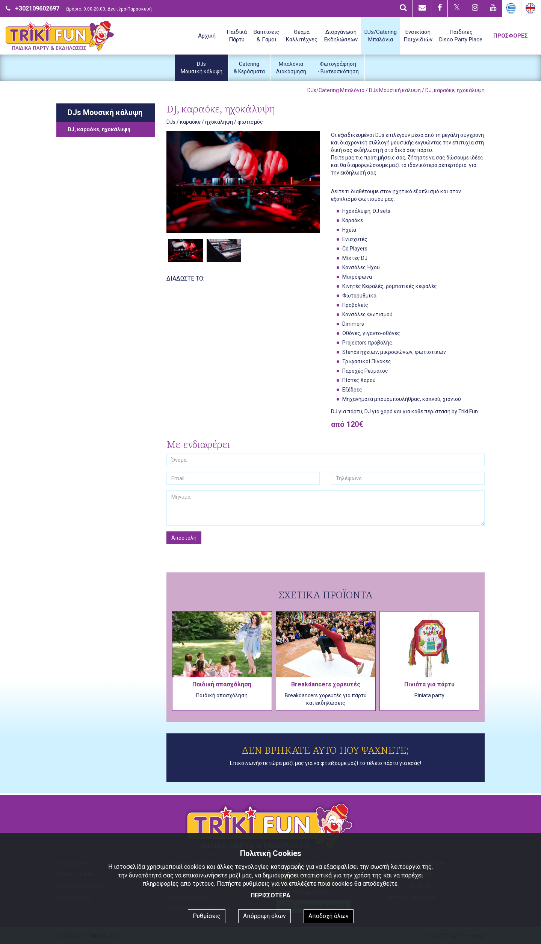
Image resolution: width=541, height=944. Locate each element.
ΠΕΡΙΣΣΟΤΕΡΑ (270, 895)
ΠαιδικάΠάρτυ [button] (237, 36)
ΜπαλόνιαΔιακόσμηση (291, 67)
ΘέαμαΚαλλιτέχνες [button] (301, 36)
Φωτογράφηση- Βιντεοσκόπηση (338, 67)
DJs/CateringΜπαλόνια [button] (380, 36)
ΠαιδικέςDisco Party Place (460, 36)
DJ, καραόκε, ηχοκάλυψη (99, 129)
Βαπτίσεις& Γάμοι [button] (266, 36)
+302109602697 (37, 8)
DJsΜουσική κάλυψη (201, 67)
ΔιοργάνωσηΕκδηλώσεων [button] (341, 36)
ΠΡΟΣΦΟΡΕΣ (510, 35)
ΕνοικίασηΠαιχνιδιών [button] (417, 36)
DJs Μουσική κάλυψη (395, 90)
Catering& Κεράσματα (249, 67)
